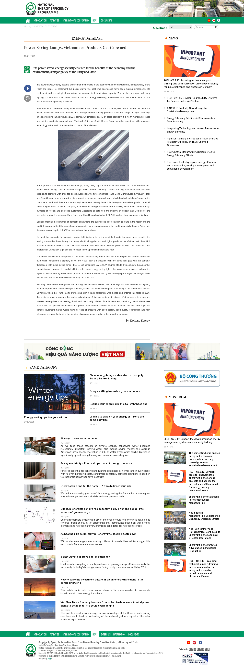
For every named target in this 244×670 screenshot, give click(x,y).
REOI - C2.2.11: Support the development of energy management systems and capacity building (192, 440)
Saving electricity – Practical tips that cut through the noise (96, 463)
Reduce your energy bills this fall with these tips (118, 403)
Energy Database (87, 38)
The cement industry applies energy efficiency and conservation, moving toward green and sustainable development (191, 165)
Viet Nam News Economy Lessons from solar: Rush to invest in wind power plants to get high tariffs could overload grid (105, 604)
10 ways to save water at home (79, 438)
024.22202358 (160, 27)
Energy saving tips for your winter (45, 417)
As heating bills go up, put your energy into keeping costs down (98, 533)
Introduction (40, 20)
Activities (54, 20)
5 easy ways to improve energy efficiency (85, 556)
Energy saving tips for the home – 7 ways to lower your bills (96, 486)
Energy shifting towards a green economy (115, 391)
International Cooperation (76, 20)
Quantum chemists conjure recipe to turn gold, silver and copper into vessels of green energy (102, 510)
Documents (106, 20)
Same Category (43, 367)
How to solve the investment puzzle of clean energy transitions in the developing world (102, 581)
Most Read (178, 397)
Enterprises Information (113, 634)
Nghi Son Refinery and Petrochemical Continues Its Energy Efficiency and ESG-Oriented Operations (192, 142)
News (95, 20)
